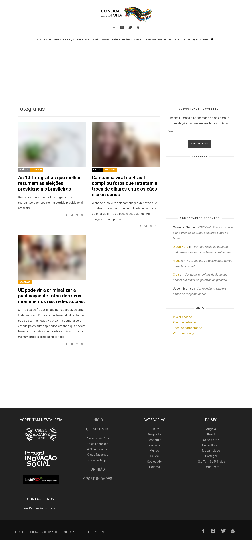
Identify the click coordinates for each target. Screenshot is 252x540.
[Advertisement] (126, 72)
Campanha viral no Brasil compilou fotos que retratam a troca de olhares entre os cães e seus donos (124, 186)
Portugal (211, 456)
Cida (176, 274)
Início (97, 420)
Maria (177, 260)
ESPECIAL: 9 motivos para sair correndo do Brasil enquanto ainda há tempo (203, 232)
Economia (154, 440)
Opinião (98, 469)
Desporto (154, 434)
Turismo (154, 467)
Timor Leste (211, 467)
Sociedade (36, 170)
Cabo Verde (211, 440)
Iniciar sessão (182, 317)
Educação (154, 445)
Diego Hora (180, 246)
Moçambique (211, 450)
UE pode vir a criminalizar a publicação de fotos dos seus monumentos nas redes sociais (51, 295)
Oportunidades (97, 479)
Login (19, 532)
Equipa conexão (97, 444)
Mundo (154, 450)
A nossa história (98, 438)
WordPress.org (183, 333)
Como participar (98, 460)
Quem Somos (97, 429)
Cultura (97, 170)
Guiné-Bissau (211, 445)
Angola (211, 429)
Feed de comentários (187, 328)
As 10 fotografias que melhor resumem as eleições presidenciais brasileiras (49, 183)
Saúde (154, 456)
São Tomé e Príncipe (211, 461)
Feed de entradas (185, 322)
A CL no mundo (97, 449)
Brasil (211, 434)
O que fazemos (97, 454)
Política (23, 170)
